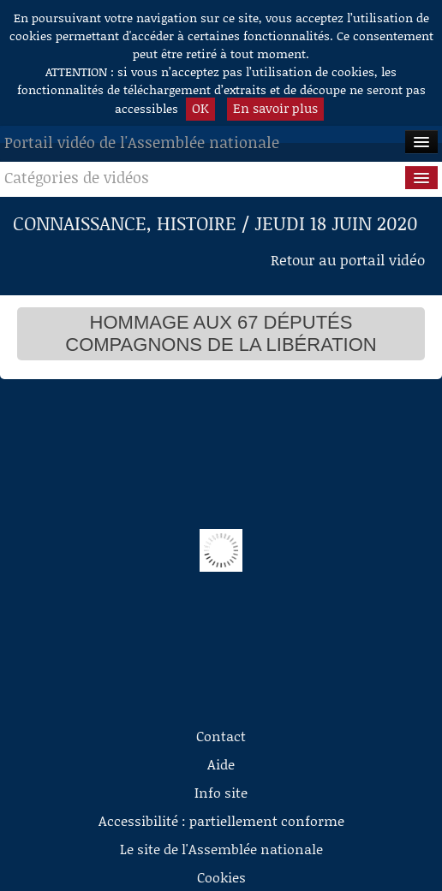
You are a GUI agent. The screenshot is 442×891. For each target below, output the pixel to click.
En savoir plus (275, 107)
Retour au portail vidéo (348, 259)
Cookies (221, 877)
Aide (221, 764)
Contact (221, 735)
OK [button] (200, 107)
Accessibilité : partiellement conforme (221, 820)
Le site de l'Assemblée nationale (221, 848)
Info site (221, 792)
